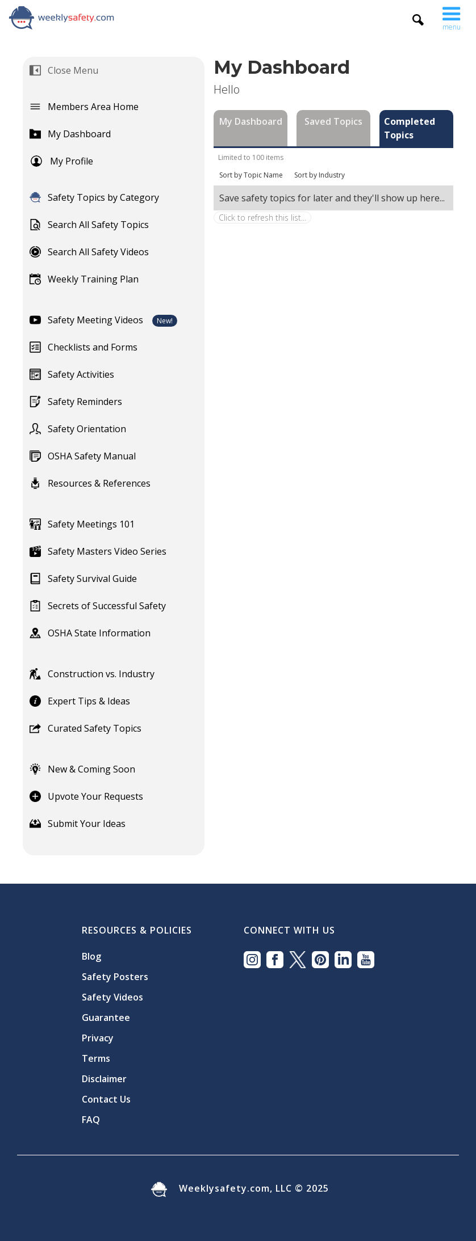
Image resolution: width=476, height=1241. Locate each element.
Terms (96, 1058)
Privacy (98, 1038)
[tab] (250, 128)
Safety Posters (115, 976)
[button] (451, 16)
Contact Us (106, 1099)
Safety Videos (112, 997)
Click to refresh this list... (262, 217)
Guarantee (106, 1017)
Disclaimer (104, 1079)
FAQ (91, 1119)
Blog (91, 956)
